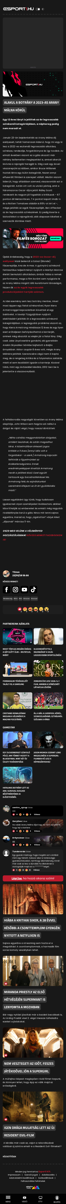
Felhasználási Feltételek (33, 1181)
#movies (26, 599)
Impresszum (14, 1174)
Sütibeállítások (45, 1177)
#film (16, 599)
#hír (20, 599)
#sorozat (34, 599)
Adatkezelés (48, 1174)
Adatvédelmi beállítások (21, 1177)
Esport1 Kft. (44, 1171)
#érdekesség (7, 599)
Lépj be (17, 878)
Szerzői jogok (31, 1174)
